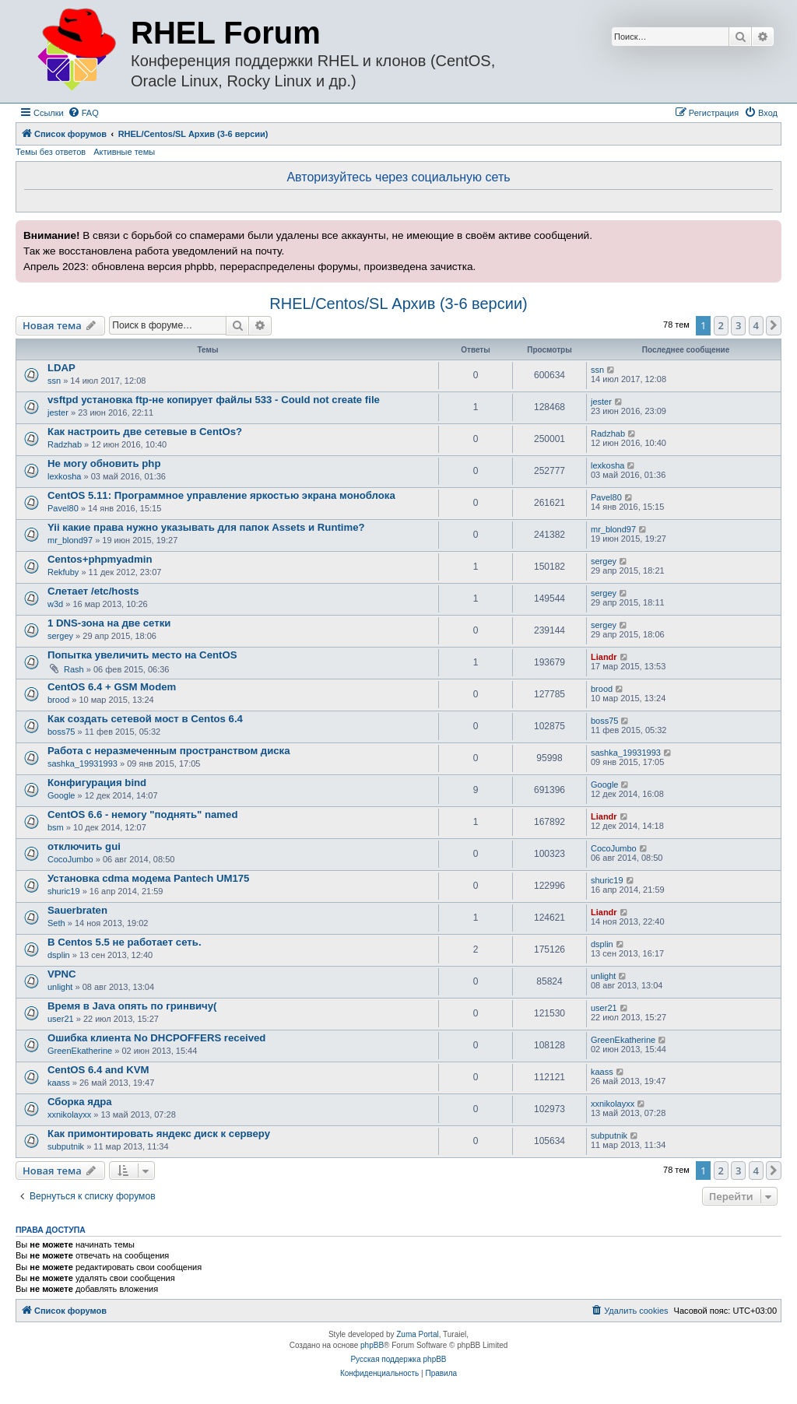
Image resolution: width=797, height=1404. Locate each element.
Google (61, 795)
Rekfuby (63, 572)
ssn (54, 380)
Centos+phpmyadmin (99, 559)
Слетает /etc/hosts (93, 591)
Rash (74, 669)
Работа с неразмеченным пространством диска (168, 750)
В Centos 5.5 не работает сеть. (124, 942)
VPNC (61, 974)
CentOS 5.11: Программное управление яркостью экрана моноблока (221, 495)
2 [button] (721, 325)
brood (58, 699)
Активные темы (124, 151)
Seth (56, 923)
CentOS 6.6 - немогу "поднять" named (142, 814)
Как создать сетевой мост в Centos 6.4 (145, 719)
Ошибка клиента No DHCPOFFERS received (156, 1038)
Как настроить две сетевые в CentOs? (144, 431)
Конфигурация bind (96, 782)
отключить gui (84, 846)
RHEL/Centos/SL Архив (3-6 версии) (398, 303)
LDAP (61, 368)
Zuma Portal (417, 1334)
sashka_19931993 (82, 763)
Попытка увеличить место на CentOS (142, 655)
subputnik (65, 1146)
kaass (58, 1082)
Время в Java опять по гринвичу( (131, 1006)
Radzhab (64, 444)
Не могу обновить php (103, 463)
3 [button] (738, 325)
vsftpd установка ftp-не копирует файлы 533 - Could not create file (213, 399)
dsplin (58, 955)
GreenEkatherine (79, 1050)
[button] (773, 325)
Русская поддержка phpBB (398, 1359)
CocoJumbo (70, 859)
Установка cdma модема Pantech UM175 (148, 878)
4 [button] (756, 325)
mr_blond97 (70, 540)
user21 (60, 1018)
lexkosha (64, 476)
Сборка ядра (79, 1101)
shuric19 (63, 891)
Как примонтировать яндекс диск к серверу (158, 1133)
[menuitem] (83, 113)
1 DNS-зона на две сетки (108, 623)
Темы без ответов (51, 151)
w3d (55, 604)
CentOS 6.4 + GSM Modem (111, 687)
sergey (603, 561)
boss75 (61, 731)
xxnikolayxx (69, 1114)
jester (57, 412)
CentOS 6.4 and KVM (98, 1070)
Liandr (604, 657)
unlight (59, 987)
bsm (55, 827)
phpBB (372, 1345)
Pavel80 (63, 508)
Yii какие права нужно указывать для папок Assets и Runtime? (206, 527)
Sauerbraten (77, 910)
